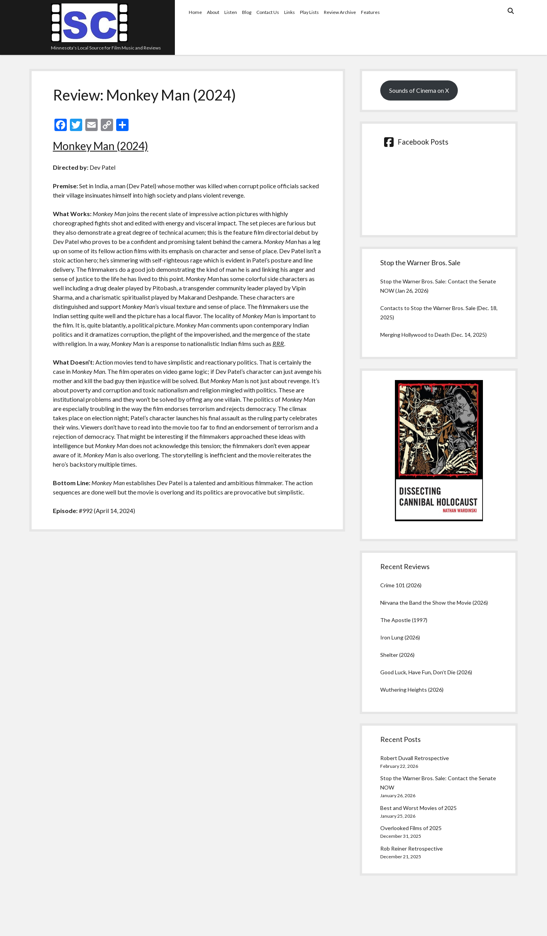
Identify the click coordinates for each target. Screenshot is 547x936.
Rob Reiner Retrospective (411, 848)
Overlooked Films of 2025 (411, 828)
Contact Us (267, 12)
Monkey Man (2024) (100, 145)
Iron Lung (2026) (400, 637)
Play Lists (309, 12)
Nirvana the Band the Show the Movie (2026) (434, 602)
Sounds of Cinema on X (419, 90)
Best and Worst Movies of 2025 (418, 808)
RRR (278, 343)
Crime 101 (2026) (401, 585)
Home (195, 12)
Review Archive (340, 12)
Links (289, 12)
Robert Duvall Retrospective (414, 758)
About (213, 12)
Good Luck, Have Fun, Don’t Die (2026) (426, 672)
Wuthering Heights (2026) (412, 689)
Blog (246, 12)
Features (370, 12)
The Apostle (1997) (403, 620)
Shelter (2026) (397, 654)
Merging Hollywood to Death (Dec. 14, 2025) (433, 334)
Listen (230, 12)
